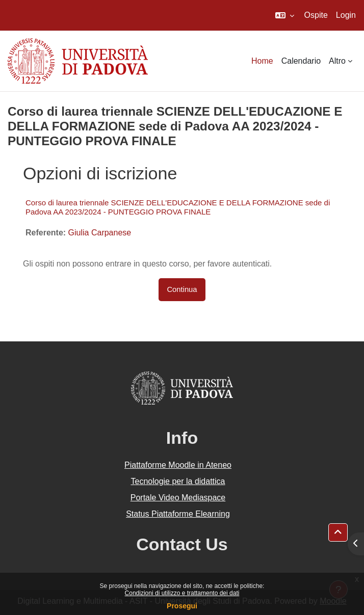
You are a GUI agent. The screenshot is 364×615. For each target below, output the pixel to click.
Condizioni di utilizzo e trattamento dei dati (182, 593)
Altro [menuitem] (337, 61)
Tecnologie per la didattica (178, 481)
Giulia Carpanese (100, 232)
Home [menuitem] (262, 61)
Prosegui (182, 606)
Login (346, 15)
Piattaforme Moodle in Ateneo (177, 465)
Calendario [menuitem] (301, 61)
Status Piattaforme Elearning (178, 514)
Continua (182, 289)
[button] (284, 15)
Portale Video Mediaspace (178, 497)
